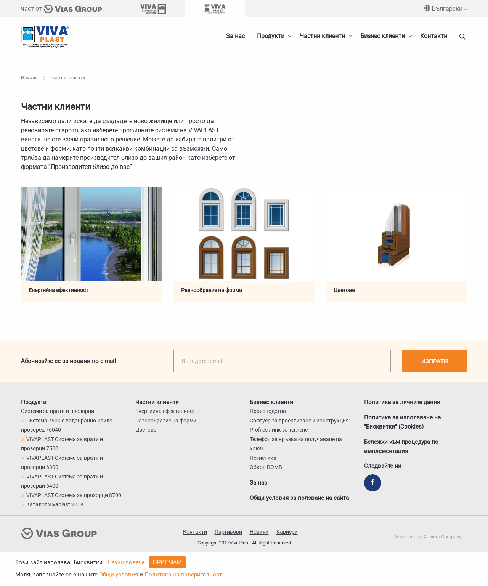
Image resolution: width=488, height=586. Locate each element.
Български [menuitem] (445, 8)
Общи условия (118, 574)
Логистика (263, 458)
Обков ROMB (266, 467)
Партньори (228, 532)
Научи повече (126, 562)
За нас (235, 36)
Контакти (433, 36)
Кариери (287, 532)
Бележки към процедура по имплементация (401, 446)
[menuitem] (384, 36)
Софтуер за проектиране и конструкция (299, 420)
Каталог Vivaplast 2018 (52, 504)
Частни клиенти (322, 36)
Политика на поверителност (183, 574)
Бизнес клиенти (382, 36)
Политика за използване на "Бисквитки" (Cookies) (402, 422)
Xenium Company (442, 536)
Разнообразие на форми (211, 290)
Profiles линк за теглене (279, 430)
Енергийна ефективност (58, 290)
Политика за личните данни (402, 401)
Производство (268, 411)
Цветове (344, 290)
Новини (259, 532)
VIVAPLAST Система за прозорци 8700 (71, 495)
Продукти (270, 36)
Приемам (167, 562)
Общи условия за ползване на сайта (299, 497)
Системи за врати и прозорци (57, 411)
